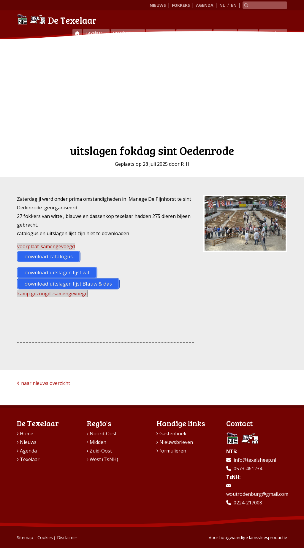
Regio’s (223, 33)
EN (234, 5)
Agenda (204, 5)
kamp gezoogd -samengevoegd (52, 293)
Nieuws (158, 5)
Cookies (45, 537)
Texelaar (94, 33)
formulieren (172, 450)
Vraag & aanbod (194, 33)
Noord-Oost (103, 433)
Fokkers (181, 5)
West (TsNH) (104, 459)
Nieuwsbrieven (176, 442)
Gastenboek (273, 33)
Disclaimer (67, 537)
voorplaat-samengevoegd (46, 246)
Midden (98, 442)
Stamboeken (126, 33)
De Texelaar (56, 19)
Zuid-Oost (101, 450)
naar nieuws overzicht (43, 383)
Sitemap (25, 537)
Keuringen (158, 33)
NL (222, 5)
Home (26, 433)
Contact (248, 33)
